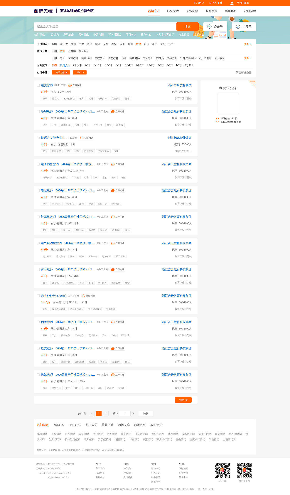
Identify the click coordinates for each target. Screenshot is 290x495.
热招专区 (154, 11)
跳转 (146, 413)
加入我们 (128, 468)
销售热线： (41, 464)
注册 (246, 2)
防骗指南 (155, 482)
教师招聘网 (54, 450)
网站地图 (183, 468)
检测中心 (146, 34)
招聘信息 (199, 2)
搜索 (187, 26)
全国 (54, 44)
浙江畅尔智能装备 (180, 137)
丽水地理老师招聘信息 (113, 450)
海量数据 (184, 34)
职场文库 (173, 11)
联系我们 (128, 473)
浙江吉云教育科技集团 (177, 111)
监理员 (55, 34)
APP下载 (217, 2)
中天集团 (98, 34)
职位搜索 (183, 473)
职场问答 (192, 11)
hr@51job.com (54, 477)
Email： (43, 473)
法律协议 (100, 473)
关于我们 (100, 468)
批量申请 (183, 400)
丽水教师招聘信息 (71, 450)
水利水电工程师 (165, 34)
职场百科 (212, 11)
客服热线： (41, 468)
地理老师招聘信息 (91, 450)
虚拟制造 (199, 34)
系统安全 (68, 34)
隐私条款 (100, 477)
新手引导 (155, 477)
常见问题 (155, 473)
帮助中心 (155, 468)
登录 (239, 2)
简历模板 (231, 11)
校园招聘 (250, 11)
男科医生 (83, 34)
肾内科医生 (114, 34)
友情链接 (128, 477)
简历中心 (183, 477)
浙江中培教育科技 (180, 85)
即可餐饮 (131, 34)
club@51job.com (55, 473)
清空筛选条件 (244, 72)
